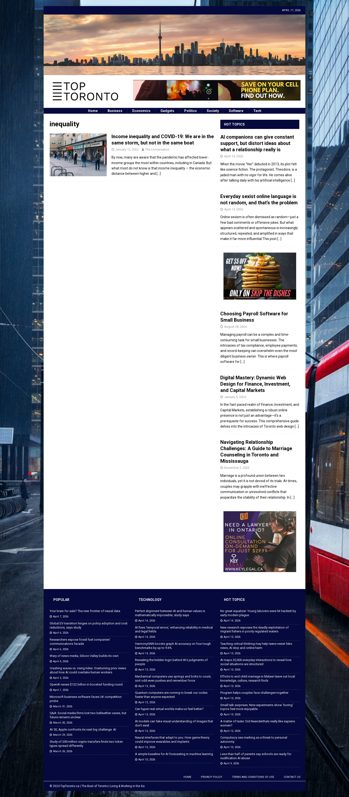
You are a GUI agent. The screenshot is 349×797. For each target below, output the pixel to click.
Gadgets (167, 111)
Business (115, 111)
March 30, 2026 (62, 722)
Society (213, 111)
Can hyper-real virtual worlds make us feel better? (169, 709)
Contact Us (292, 777)
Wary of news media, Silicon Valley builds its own (84, 656)
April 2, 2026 (60, 677)
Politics (190, 111)
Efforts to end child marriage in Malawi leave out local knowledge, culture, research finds (257, 678)
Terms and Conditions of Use (253, 777)
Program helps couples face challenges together (254, 692)
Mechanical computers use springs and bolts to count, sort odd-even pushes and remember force (173, 678)
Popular (61, 600)
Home (93, 111)
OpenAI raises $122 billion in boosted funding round (86, 684)
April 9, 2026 (231, 763)
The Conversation (157, 149)
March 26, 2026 (62, 751)
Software (236, 111)
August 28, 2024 (235, 326)
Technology (150, 600)
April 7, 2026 (60, 616)
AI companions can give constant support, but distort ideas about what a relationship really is (257, 143)
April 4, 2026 (60, 661)
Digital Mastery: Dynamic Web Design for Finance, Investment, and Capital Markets (255, 384)
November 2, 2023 (236, 468)
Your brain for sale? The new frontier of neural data (85, 611)
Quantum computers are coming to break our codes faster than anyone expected (171, 695)
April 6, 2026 (60, 632)
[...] (293, 180)
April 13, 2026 (146, 653)
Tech (257, 111)
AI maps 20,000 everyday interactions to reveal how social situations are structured (256, 662)
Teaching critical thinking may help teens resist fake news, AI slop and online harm (256, 646)
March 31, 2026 (62, 706)
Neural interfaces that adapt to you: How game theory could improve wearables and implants (172, 739)
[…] (159, 173)
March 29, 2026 (62, 734)
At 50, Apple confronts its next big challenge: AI (83, 729)
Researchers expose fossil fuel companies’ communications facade (80, 642)
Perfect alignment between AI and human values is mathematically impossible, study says (170, 613)
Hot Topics (234, 124)
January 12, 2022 (127, 149)
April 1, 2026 (60, 690)
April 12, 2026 (146, 731)
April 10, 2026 (146, 759)
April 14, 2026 (233, 156)
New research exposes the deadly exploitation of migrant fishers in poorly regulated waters (254, 629)
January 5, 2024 (235, 397)
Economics (141, 111)
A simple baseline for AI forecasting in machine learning (174, 754)
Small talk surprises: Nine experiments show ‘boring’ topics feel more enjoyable (256, 707)
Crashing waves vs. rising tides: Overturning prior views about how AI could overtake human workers (88, 670)
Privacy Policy (211, 777)
